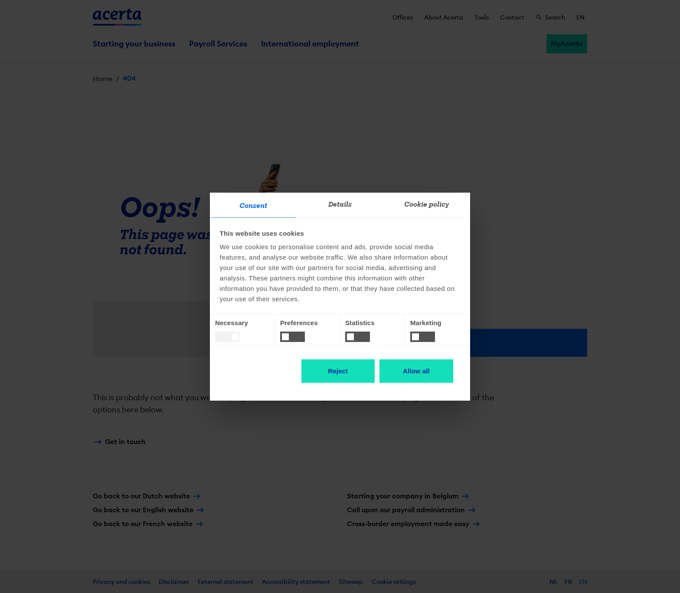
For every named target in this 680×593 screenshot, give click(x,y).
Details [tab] (340, 204)
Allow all (416, 371)
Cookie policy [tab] (426, 204)
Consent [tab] (253, 205)
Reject (338, 371)
